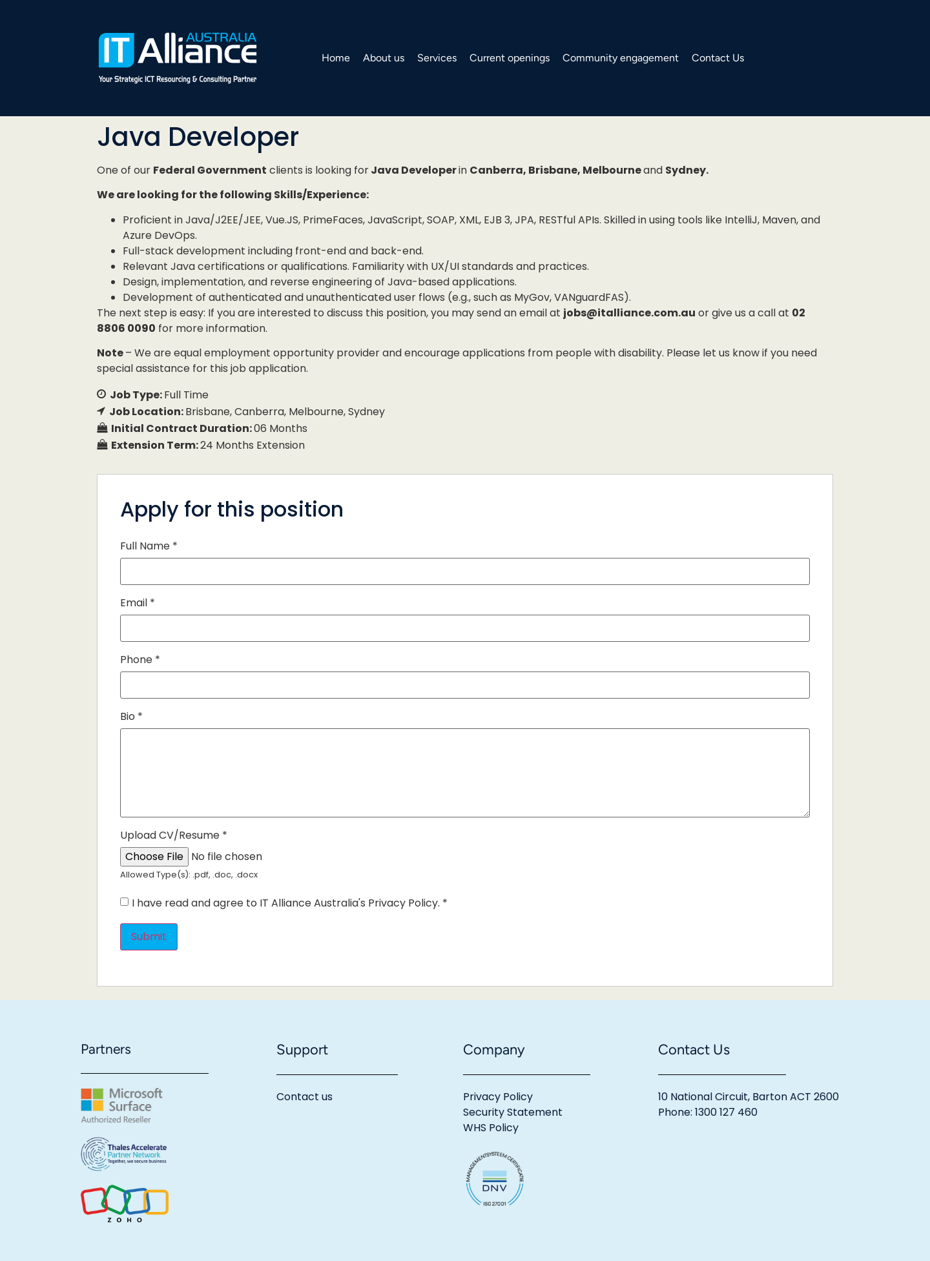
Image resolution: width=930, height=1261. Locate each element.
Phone (140, 660)
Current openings (510, 58)
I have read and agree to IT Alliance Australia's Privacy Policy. (290, 903)
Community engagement (621, 58)
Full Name (149, 546)
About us (383, 58)
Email (137, 603)
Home (336, 58)
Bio (131, 717)
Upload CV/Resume (173, 835)
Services (437, 58)
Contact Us (718, 58)
